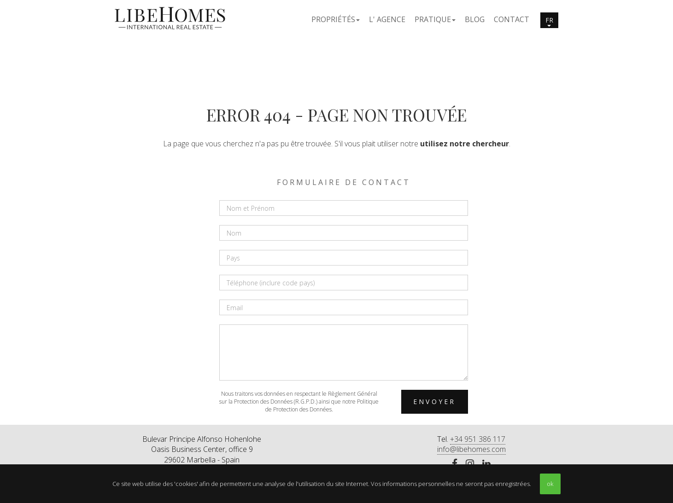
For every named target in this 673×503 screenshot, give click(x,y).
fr (549, 21)
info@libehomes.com (471, 449)
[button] (335, 19)
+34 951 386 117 (477, 439)
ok (550, 484)
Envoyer (434, 401)
